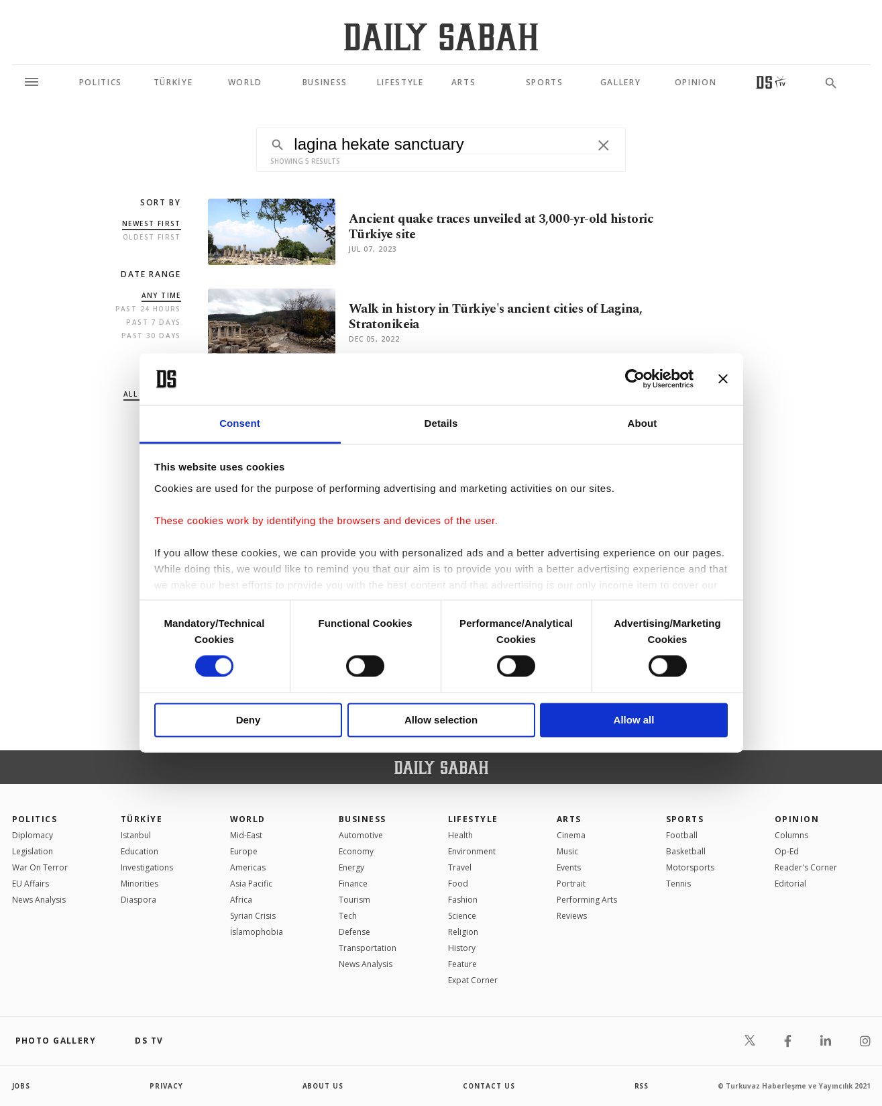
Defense (354, 932)
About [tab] (642, 423)
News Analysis (39, 899)
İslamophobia (256, 932)
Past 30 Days (151, 335)
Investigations (147, 867)
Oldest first (152, 237)
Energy (351, 867)
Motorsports (690, 867)
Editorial (790, 883)
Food (458, 883)
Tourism (354, 899)
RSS (642, 1086)
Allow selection (441, 719)
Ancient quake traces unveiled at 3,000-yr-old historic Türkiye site (501, 226)
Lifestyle (473, 819)
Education (139, 851)
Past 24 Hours (148, 308)
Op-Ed (787, 851)
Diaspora (138, 899)
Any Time (161, 295)
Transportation (367, 948)
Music (567, 851)
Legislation (32, 851)
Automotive (361, 835)
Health (460, 835)
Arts (569, 819)
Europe (244, 851)
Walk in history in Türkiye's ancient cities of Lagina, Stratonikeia (495, 316)
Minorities (139, 883)
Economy (356, 851)
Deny (248, 719)
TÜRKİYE (141, 819)
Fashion (463, 899)
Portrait (571, 883)
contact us (489, 1086)
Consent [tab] (239, 423)
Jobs (22, 1086)
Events (569, 867)
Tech (348, 915)
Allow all (634, 719)
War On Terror (40, 867)
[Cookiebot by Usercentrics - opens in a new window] (635, 379)
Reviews (572, 915)
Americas (248, 867)
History (462, 948)
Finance (353, 883)
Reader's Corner (806, 867)
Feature (462, 964)
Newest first (151, 223)
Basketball (686, 851)
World (248, 819)
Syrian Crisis (253, 915)
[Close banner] (723, 379)
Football (682, 835)
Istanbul (136, 835)
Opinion (797, 819)
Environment (472, 851)
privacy (167, 1086)
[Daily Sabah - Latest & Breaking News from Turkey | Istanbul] (441, 36)
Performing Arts (587, 899)
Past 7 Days (153, 322)
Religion (463, 932)
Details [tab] (441, 423)
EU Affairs (30, 883)
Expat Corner (473, 980)
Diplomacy (32, 835)
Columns (791, 835)
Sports (685, 819)
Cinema (571, 835)
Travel (460, 867)
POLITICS (35, 819)
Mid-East (246, 835)
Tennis (678, 883)
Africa (241, 899)
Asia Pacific (251, 883)
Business (362, 819)
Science (462, 915)
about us (323, 1086)
